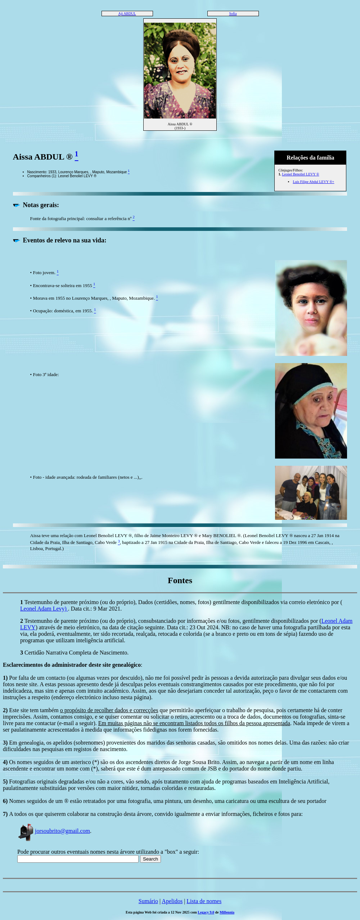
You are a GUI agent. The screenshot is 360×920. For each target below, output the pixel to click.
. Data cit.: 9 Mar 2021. (95, 609)
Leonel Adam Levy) (44, 609)
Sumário (148, 901)
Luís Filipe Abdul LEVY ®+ (313, 182)
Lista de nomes (203, 901)
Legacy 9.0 (206, 912)
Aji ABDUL (127, 13)
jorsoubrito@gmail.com (53, 831)
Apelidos (172, 901)
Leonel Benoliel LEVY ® (300, 174)
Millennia (227, 912)
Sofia (233, 13)
